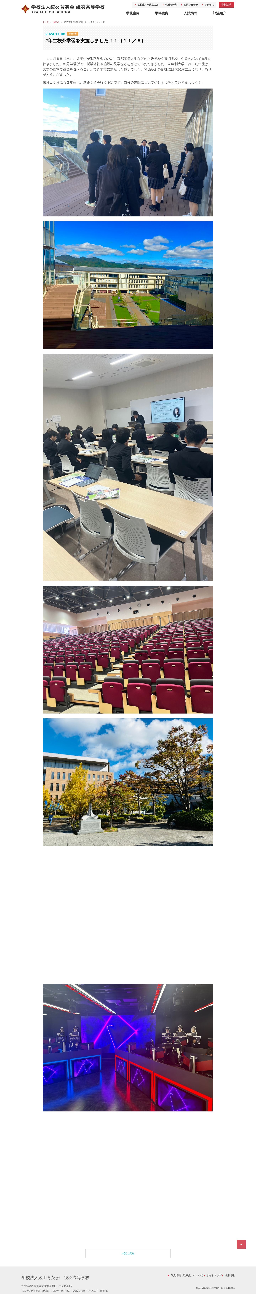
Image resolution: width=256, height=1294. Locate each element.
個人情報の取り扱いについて (187, 1275)
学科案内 (161, 13)
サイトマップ (214, 1275)
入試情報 (190, 13)
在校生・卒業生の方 (148, 4)
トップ (46, 22)
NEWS (56, 22)
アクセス (209, 4)
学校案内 (133, 13)
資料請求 (226, 4)
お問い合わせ (191, 4)
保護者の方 (171, 4)
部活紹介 (219, 13)
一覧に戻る (128, 1253)
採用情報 (230, 1275)
